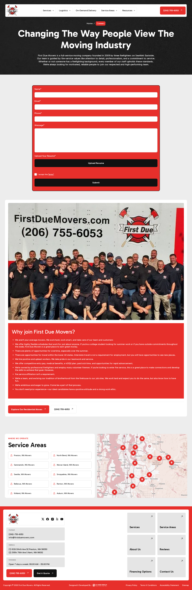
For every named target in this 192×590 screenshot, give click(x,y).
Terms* (51, 174)
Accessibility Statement (169, 585)
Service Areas (107, 10)
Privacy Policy (131, 585)
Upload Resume (96, 163)
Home (90, 23)
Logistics (63, 10)
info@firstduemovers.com (21, 537)
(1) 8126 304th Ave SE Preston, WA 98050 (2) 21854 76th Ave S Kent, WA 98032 (28, 551)
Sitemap (185, 585)
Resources (127, 10)
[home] (12, 10)
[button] (48, 10)
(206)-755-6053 (16, 534)
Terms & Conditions (148, 585)
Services (47, 10)
